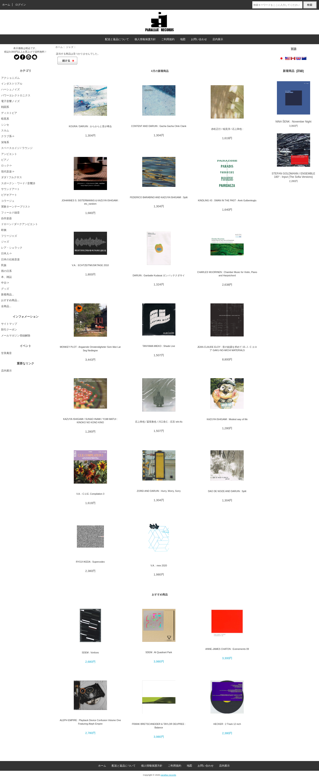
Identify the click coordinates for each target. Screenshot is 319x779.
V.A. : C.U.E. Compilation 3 (90, 493)
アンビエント (9, 154)
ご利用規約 (168, 39)
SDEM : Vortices (90, 652)
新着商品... (7, 294)
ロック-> (6, 165)
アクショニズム (10, 77)
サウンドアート (10, 189)
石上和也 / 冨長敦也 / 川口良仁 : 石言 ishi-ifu (159, 421)
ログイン (20, 4)
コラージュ (7, 200)
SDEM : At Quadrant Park (158, 652)
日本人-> (6, 253)
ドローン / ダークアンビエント (19, 224)
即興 (3, 230)
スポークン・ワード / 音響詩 (18, 183)
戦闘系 (5, 107)
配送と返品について (117, 39)
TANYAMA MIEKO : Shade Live (158, 346)
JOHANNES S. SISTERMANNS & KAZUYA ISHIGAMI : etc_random (90, 202)
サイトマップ (9, 323)
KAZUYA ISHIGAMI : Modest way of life (227, 419)
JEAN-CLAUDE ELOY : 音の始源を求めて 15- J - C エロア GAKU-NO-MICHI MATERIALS (227, 349)
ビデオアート (9, 194)
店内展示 (217, 39)
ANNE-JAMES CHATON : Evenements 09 (227, 649)
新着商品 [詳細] (293, 71)
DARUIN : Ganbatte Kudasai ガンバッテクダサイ (159, 275)
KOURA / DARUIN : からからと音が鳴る (90, 126)
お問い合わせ (199, 39)
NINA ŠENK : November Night (293, 102)
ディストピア (9, 113)
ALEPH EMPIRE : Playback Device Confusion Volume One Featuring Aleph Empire (90, 722)
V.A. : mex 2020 (159, 565)
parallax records (168, 775)
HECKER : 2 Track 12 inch (227, 724)
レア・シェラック (11, 247)
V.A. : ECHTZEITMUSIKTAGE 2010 (90, 265)
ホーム (6, 4)
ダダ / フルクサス (11, 177)
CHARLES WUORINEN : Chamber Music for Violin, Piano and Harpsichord (227, 274)
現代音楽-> (7, 171)
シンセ (5, 124)
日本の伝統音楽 (10, 259)
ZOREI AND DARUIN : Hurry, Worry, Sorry (159, 491)
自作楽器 (6, 218)
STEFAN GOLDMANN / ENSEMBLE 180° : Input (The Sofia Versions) (293, 156)
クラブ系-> (7, 136)
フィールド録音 (10, 212)
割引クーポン (9, 329)
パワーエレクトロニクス (15, 95)
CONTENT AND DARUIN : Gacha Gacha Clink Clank (158, 126)
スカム (5, 130)
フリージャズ (9, 235)
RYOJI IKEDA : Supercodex (90, 561)
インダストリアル (11, 83)
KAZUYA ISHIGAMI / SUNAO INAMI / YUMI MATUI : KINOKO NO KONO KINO (90, 421)
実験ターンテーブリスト (15, 206)
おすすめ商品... (10, 300)
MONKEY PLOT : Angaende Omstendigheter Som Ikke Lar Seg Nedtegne (90, 349)
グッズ (5, 288)
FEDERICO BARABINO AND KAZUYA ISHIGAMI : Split (159, 197)
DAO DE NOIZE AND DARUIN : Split (227, 491)
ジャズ (69, 47)
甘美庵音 (6, 353)
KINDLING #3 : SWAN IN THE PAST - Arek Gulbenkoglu (227, 200)
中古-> (5, 282)
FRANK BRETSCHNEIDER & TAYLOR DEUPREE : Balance (159, 726)
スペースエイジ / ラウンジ (17, 148)
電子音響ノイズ (10, 101)
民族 (3, 265)
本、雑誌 (6, 277)
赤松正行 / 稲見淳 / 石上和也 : (227, 129)
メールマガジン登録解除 (15, 335)
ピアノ (5, 159)
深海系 (5, 142)
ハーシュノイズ (10, 89)
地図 (182, 39)
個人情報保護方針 (145, 39)
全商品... (6, 306)
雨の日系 (6, 271)
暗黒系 (5, 118)
